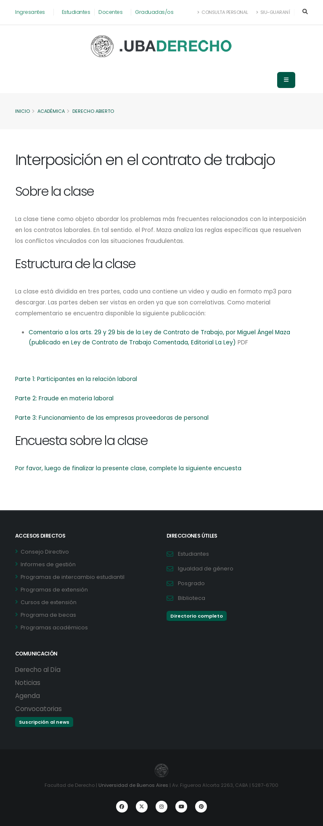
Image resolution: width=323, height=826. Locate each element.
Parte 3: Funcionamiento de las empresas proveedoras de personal (113, 418)
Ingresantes (30, 12)
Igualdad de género (205, 568)
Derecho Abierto (95, 111)
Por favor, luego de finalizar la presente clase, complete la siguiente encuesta (129, 468)
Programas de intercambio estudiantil (72, 577)
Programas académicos (54, 627)
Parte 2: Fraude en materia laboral (65, 398)
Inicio (22, 111)
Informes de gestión (48, 564)
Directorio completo (196, 616)
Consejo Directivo (45, 551)
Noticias (27, 682)
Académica (51, 111)
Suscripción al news (44, 722)
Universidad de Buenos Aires (133, 785)
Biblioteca (191, 598)
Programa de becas (48, 614)
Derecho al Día (38, 669)
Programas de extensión (54, 589)
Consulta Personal (222, 12)
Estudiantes (77, 12)
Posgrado (191, 583)
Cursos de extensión (49, 602)
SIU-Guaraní (273, 12)
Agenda (27, 695)
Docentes (112, 12)
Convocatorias (38, 708)
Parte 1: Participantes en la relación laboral (76, 379)
